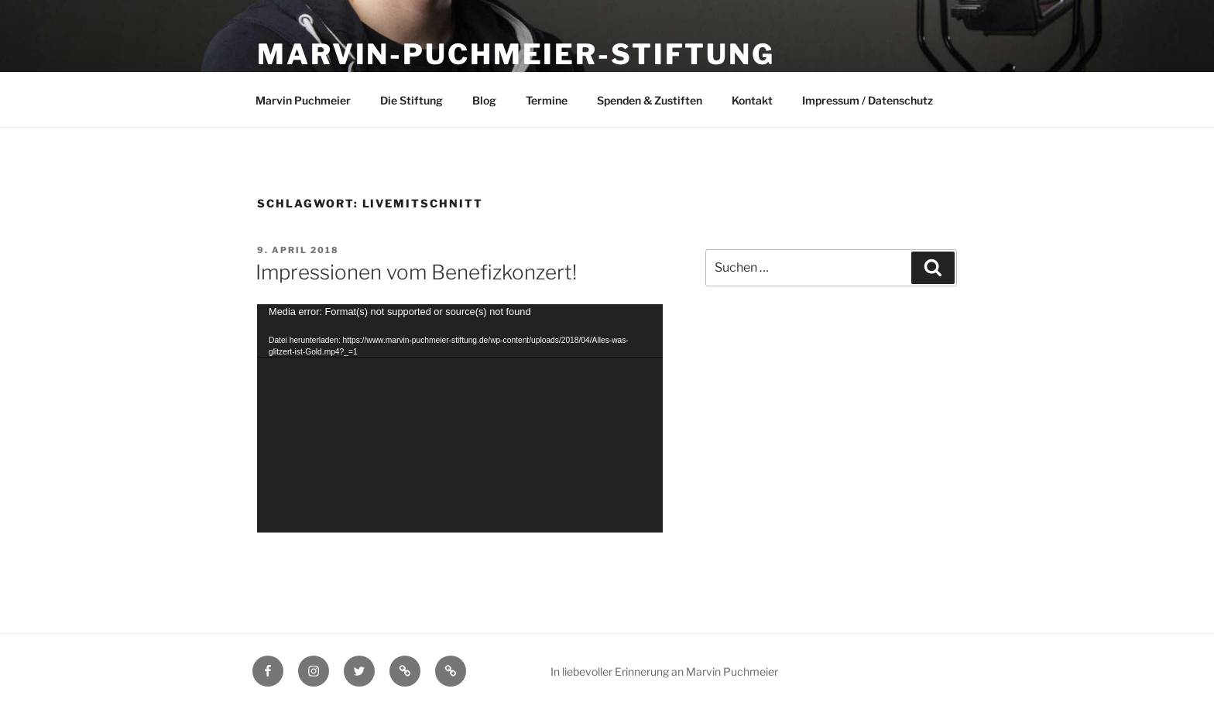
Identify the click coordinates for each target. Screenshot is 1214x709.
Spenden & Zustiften (649, 100)
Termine (547, 100)
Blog (484, 100)
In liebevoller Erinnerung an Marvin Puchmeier (664, 671)
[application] (460, 418)
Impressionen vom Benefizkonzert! (416, 272)
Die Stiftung (411, 100)
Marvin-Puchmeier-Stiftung (516, 54)
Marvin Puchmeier (303, 100)
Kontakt (752, 100)
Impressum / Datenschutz (867, 100)
